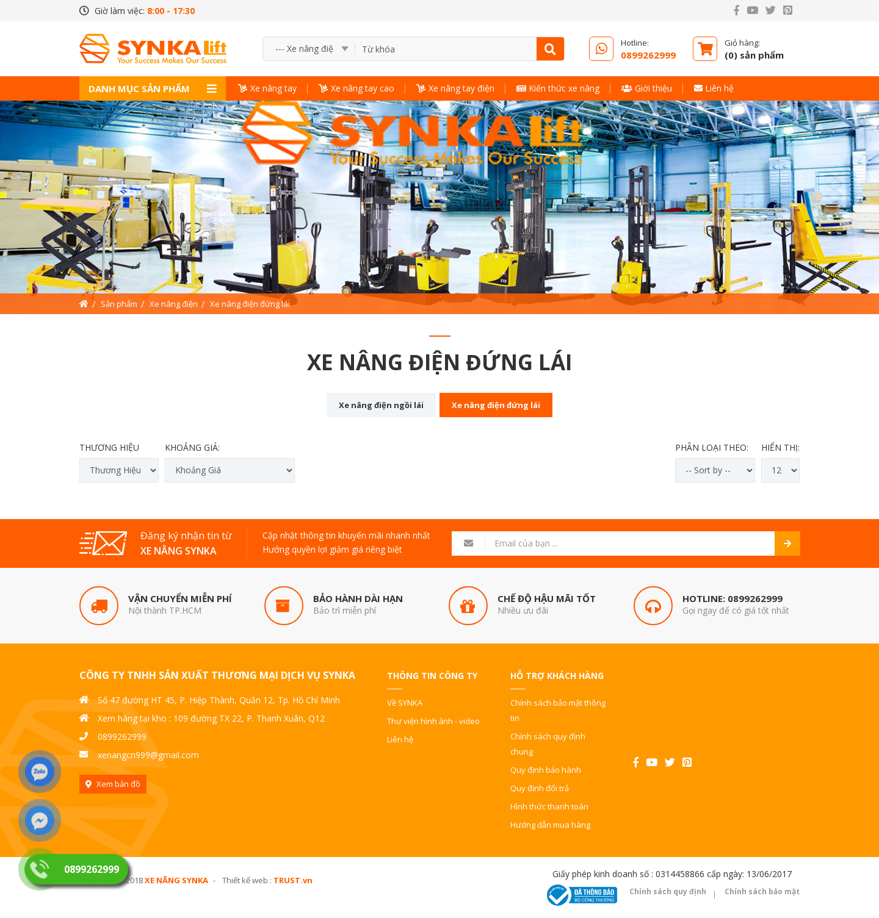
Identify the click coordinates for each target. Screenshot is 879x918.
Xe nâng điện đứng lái (250, 303)
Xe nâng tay (267, 88)
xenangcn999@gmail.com (148, 755)
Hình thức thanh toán (549, 806)
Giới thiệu (646, 88)
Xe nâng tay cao (356, 88)
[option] (439, 207)
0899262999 (755, 598)
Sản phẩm (119, 303)
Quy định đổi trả (539, 788)
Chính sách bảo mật (762, 891)
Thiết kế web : (247, 880)
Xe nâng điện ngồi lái (381, 405)
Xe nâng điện (174, 303)
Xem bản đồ (118, 783)
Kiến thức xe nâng (557, 88)
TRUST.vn (293, 880)
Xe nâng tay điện (455, 88)
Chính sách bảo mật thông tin (558, 710)
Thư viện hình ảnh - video (433, 720)
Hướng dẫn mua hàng (550, 824)
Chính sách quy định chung (547, 744)
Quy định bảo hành (545, 769)
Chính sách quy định (667, 891)
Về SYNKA (404, 702)
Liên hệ (714, 88)
